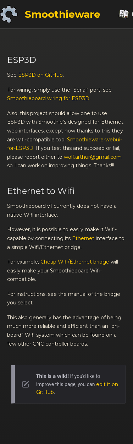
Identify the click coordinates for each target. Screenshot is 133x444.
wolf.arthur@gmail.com (93, 157)
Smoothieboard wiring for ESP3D (48, 98)
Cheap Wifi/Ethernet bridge (74, 262)
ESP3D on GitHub (40, 75)
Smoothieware (62, 14)
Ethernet (83, 238)
